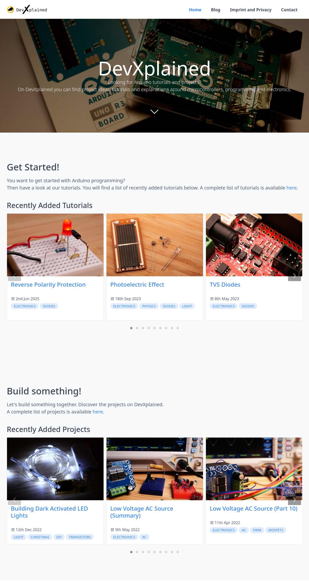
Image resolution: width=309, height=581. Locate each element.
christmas (40, 537)
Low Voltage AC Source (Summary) (141, 512)
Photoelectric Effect (137, 285)
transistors (80, 537)
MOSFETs (275, 530)
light (187, 306)
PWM (257, 530)
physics (149, 306)
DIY (59, 537)
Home (192, 10)
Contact (289, 10)
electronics (25, 306)
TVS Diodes (225, 285)
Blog (213, 10)
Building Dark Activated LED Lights (49, 512)
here (292, 188)
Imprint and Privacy (249, 10)
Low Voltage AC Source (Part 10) (253, 509)
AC (144, 537)
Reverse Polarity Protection (48, 285)
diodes (49, 306)
